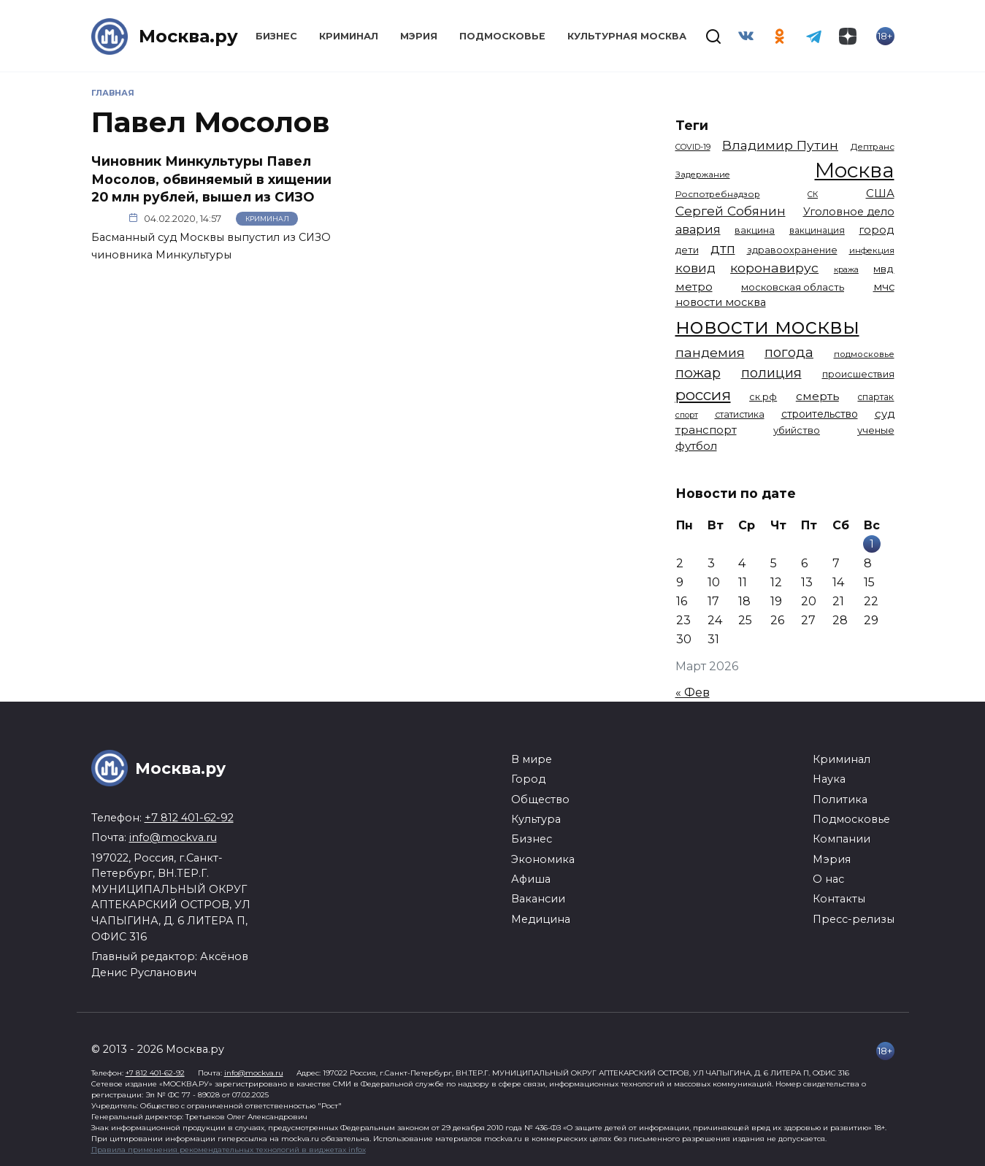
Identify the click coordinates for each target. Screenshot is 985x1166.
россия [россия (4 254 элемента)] (703, 395)
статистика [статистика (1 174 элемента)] (739, 414)
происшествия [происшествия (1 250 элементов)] (858, 374)
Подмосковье (502, 36)
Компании (841, 838)
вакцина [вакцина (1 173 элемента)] (755, 230)
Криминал (348, 36)
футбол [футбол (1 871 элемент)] (696, 446)
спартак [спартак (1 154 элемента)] (875, 396)
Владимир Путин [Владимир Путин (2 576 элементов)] (780, 145)
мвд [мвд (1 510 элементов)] (883, 269)
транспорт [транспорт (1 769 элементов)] (706, 430)
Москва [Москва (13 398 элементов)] (854, 170)
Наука (829, 779)
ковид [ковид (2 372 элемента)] (695, 268)
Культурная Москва (626, 36)
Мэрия (418, 36)
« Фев (692, 692)
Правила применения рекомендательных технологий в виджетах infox (228, 1149)
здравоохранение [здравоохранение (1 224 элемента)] (792, 250)
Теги (691, 125)
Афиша (531, 879)
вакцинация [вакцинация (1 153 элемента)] (817, 230)
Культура (536, 819)
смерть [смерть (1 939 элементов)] (817, 396)
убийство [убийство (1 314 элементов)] (796, 430)
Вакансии (538, 898)
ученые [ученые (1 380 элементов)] (875, 430)
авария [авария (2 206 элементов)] (698, 229)
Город (528, 779)
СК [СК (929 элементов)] (813, 194)
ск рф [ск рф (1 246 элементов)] (763, 396)
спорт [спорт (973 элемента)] (686, 415)
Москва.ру (188, 36)
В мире (531, 759)
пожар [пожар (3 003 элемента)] (698, 372)
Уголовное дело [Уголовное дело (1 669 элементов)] (848, 211)
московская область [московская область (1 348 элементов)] (792, 287)
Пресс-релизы (853, 919)
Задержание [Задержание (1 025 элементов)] (702, 174)
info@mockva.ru (173, 837)
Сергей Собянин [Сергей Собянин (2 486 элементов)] (730, 210)
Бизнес (276, 36)
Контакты (839, 898)
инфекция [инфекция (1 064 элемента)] (871, 250)
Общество (540, 799)
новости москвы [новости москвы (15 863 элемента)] (767, 326)
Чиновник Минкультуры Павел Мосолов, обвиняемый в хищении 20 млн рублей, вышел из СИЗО (211, 178)
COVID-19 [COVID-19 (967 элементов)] (692, 147)
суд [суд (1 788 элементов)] (884, 414)
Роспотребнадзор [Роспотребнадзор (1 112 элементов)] (717, 194)
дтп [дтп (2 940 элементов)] (722, 248)
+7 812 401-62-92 (189, 817)
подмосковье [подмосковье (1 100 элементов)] (864, 354)
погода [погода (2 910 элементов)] (788, 352)
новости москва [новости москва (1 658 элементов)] (720, 302)
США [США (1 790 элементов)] (880, 193)
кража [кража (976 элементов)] (846, 269)
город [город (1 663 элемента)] (876, 230)
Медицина (540, 919)
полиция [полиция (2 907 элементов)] (771, 372)
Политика (840, 799)
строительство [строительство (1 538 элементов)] (819, 414)
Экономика (543, 859)
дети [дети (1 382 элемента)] (687, 250)
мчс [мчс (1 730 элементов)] (883, 287)
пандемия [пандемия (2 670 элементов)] (710, 352)
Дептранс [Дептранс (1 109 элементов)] (872, 147)
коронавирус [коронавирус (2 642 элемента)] (774, 267)
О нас (828, 879)
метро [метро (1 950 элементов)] (694, 287)
